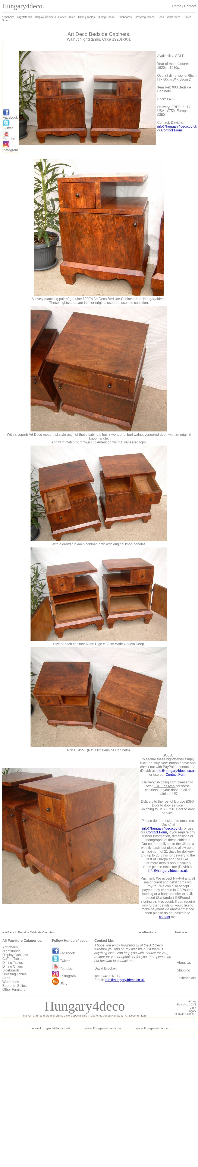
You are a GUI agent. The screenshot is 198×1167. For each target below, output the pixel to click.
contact (164, 917)
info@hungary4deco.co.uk (177, 126)
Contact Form (171, 130)
